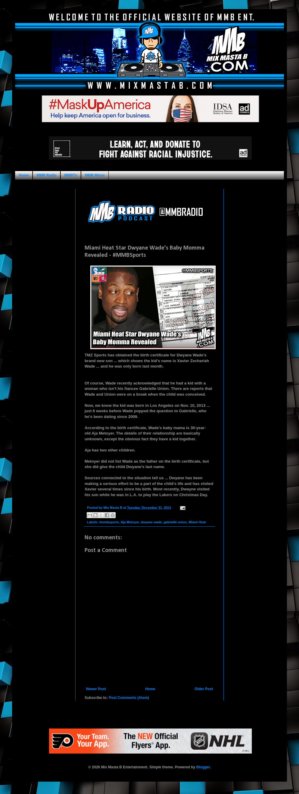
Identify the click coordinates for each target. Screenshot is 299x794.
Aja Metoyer (130, 522)
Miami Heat (197, 522)
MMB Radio (46, 175)
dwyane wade (151, 522)
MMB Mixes (94, 175)
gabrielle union (175, 522)
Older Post (204, 689)
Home (24, 175)
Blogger (203, 767)
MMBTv (70, 175)
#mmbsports (109, 522)
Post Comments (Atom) (129, 698)
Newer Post (96, 689)
